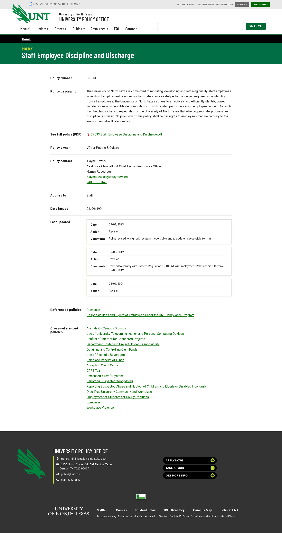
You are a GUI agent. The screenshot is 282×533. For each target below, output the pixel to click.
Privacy (185, 516)
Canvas (191, 4)
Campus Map (203, 510)
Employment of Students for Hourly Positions (118, 397)
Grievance (93, 310)
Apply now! (190, 460)
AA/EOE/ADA (174, 516)
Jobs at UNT (230, 510)
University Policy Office (84, 19)
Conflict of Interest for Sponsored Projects (116, 339)
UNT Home (229, 516)
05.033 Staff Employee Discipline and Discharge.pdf (126, 134)
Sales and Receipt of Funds (105, 360)
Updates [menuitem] (42, 28)
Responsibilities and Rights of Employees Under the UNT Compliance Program (140, 315)
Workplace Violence (100, 407)
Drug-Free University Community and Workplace (119, 392)
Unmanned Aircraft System (105, 376)
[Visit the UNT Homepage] (44, 14)
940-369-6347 (97, 182)
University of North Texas (75, 14)
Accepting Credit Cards (102, 365)
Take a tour (190, 468)
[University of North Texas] (55, 4)
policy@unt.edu (70, 474)
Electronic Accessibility (199, 516)
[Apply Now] (260, 4)
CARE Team (94, 370)
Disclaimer (162, 516)
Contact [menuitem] (131, 28)
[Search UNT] (242, 4)
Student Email (206, 4)
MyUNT (181, 4)
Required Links (217, 516)
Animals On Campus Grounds (106, 328)
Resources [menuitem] (98, 29)
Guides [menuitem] (77, 29)
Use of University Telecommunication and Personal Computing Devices (135, 334)
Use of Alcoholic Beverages (106, 355)
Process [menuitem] (60, 28)
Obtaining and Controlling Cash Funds (112, 349)
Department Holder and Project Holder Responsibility (123, 344)
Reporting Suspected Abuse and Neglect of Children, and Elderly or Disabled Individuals (147, 386)
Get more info (190, 475)
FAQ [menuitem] (116, 28)
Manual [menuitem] (25, 28)
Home (26, 39)
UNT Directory (224, 4)
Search (255, 26)
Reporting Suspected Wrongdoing (110, 381)
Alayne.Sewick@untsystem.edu (108, 177)
